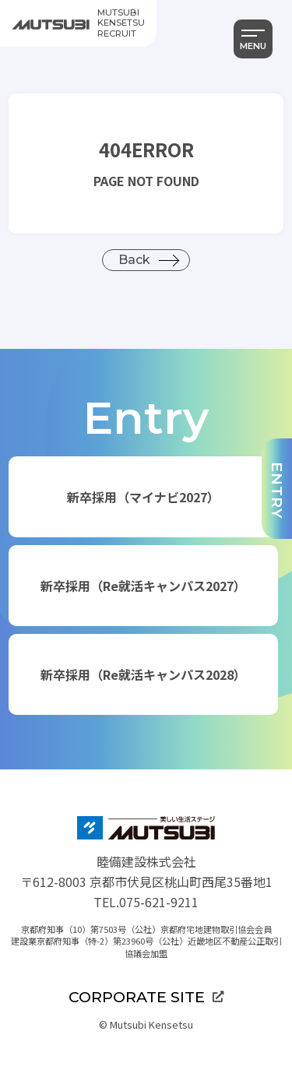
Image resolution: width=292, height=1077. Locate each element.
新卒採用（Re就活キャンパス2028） (143, 674)
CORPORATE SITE (146, 996)
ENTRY (277, 490)
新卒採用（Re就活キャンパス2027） (143, 585)
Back (134, 259)
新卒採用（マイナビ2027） (143, 496)
